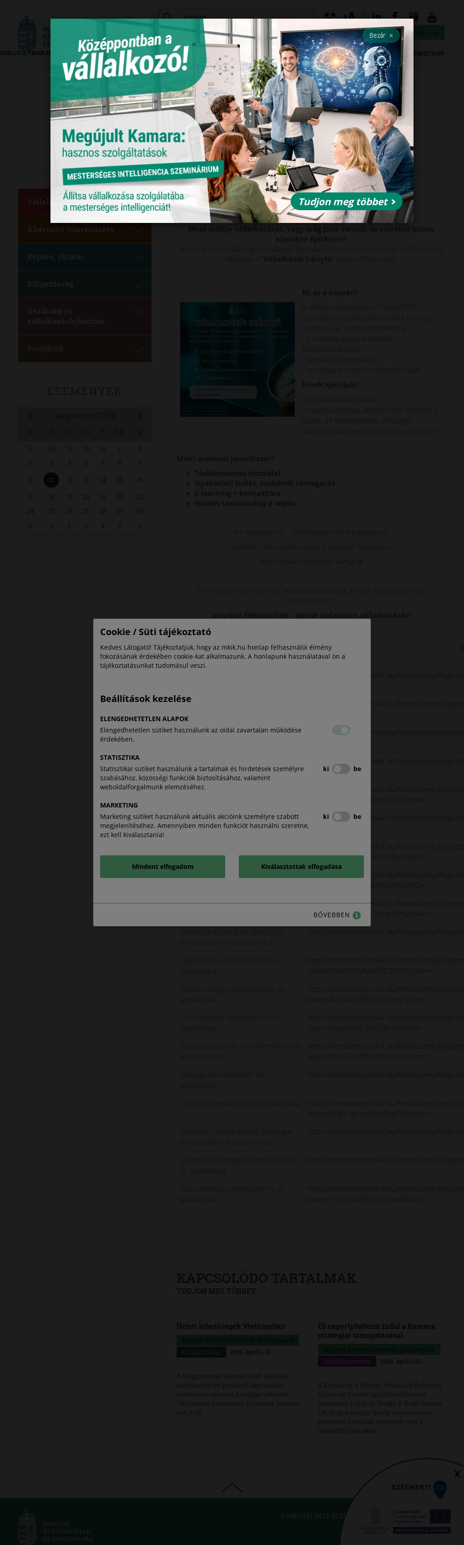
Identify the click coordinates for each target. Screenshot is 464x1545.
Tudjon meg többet (346, 201)
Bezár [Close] (381, 35)
